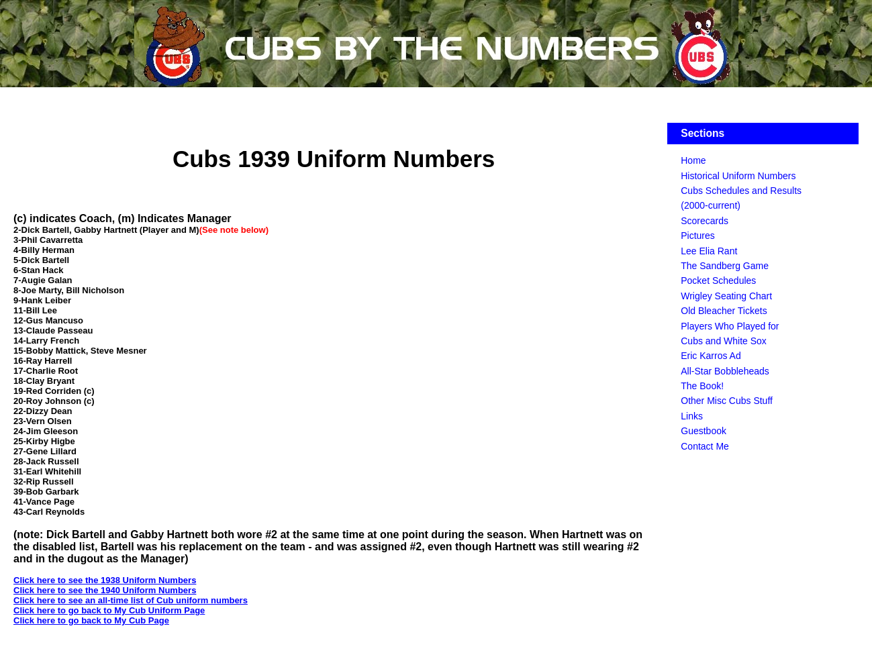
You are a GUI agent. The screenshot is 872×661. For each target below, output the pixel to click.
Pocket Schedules (718, 280)
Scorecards (704, 220)
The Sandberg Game (725, 265)
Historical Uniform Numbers (738, 175)
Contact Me (705, 446)
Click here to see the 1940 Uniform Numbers (104, 590)
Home (693, 160)
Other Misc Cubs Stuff (727, 400)
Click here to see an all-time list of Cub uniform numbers (130, 600)
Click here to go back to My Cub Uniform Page (109, 610)
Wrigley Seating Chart (726, 296)
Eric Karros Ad (710, 355)
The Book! (702, 385)
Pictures (698, 235)
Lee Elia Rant (709, 251)
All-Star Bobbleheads (725, 371)
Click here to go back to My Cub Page (91, 620)
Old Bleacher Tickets (724, 310)
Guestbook (703, 430)
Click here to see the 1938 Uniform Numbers (104, 580)
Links (692, 416)
